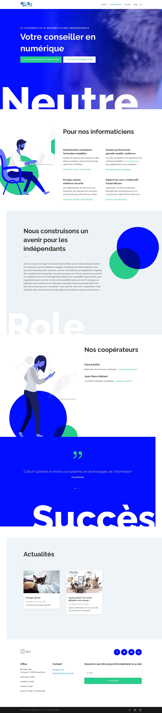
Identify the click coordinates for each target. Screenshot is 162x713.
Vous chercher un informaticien (41, 59)
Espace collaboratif (116, 199)
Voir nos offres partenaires (78, 199)
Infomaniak (54, 710)
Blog (135, 5)
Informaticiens (116, 5)
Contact (127, 5)
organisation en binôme (118, 170)
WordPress (33, 710)
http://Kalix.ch (131, 161)
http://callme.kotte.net (63, 673)
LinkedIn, (121, 381)
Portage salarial (33, 598)
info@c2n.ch (58, 669)
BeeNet (129, 381)
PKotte (31, 601)
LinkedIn (123, 369)
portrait (133, 369)
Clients (104, 5)
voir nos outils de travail (77, 169)
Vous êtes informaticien (79, 59)
